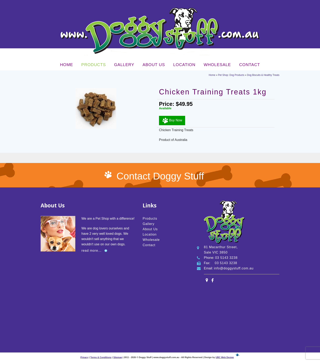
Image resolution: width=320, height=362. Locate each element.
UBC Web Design (225, 357)
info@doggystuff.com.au (234, 268)
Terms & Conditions (100, 357)
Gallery (124, 64)
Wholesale (217, 64)
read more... (91, 250)
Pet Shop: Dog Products (231, 75)
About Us (153, 64)
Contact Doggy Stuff (160, 176)
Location (184, 64)
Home (66, 64)
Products (93, 64)
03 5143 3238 (226, 257)
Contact (249, 64)
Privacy (84, 357)
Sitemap (117, 357)
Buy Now (172, 120)
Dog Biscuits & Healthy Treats (263, 75)
